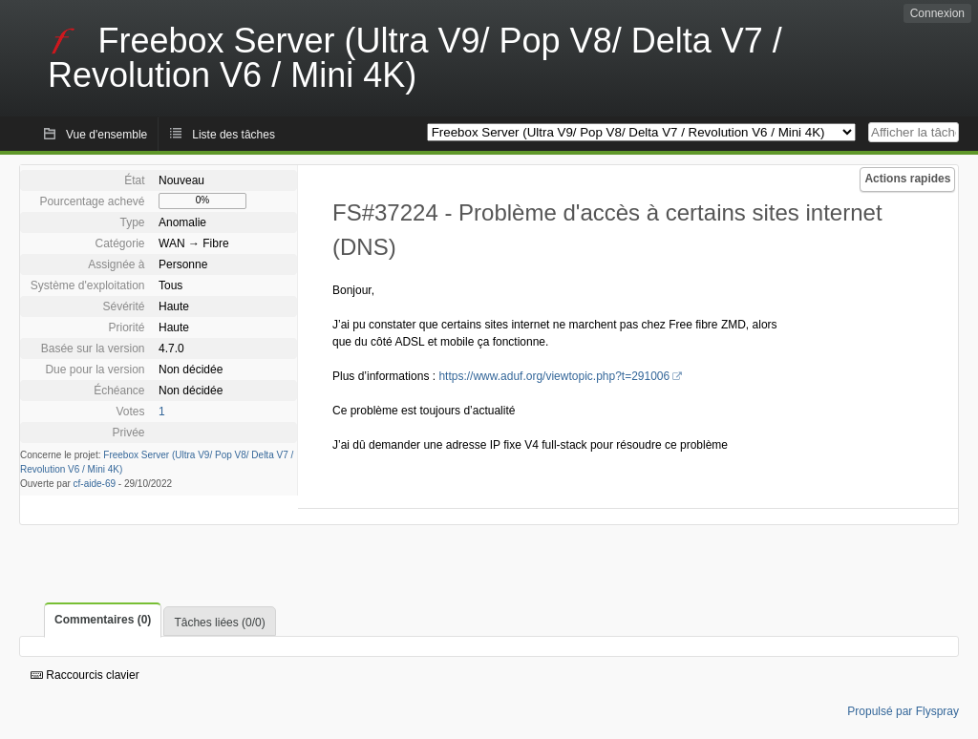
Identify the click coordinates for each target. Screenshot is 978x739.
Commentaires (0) (102, 619)
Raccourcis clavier (85, 675)
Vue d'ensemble (106, 134)
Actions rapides (907, 178)
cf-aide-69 (95, 483)
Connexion (937, 13)
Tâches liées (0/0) (219, 622)
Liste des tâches (233, 134)
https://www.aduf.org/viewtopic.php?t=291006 (554, 376)
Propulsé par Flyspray (903, 711)
